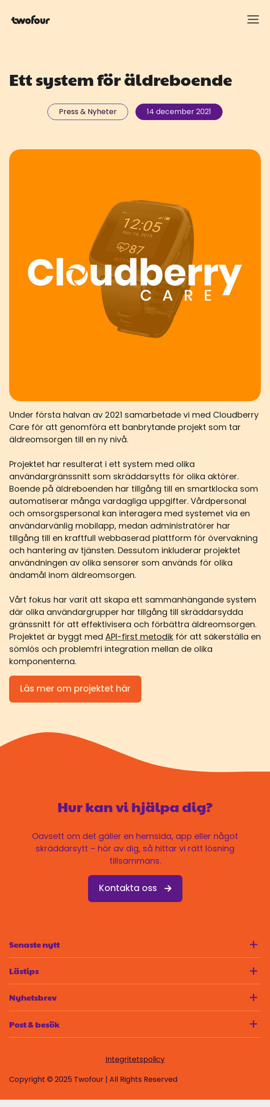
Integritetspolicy (135, 1059)
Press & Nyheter (88, 111)
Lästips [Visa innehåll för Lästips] (133, 970)
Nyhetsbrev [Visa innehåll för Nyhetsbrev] (133, 997)
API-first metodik (139, 636)
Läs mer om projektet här (75, 688)
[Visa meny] (253, 19)
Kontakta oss (135, 888)
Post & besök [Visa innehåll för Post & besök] (133, 1024)
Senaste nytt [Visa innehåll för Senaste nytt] (133, 944)
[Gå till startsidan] (30, 19)
